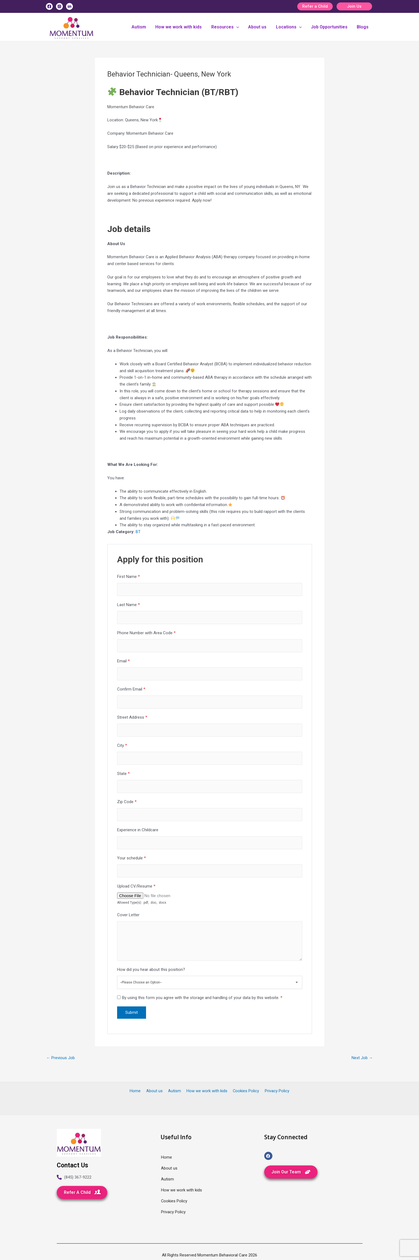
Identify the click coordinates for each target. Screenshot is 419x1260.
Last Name (128, 605)
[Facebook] (49, 6)
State (123, 775)
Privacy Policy (273, 1090)
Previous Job (60, 1062)
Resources (230, 27)
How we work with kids (185, 27)
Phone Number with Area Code (146, 633)
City (122, 747)
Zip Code (126, 803)
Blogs (363, 27)
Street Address (132, 718)
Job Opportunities (331, 27)
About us (261, 27)
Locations (292, 27)
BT (138, 531)
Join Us (354, 6)
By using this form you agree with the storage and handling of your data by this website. (202, 1001)
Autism (146, 27)
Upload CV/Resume (136, 889)
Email (123, 661)
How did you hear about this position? (151, 973)
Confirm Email (131, 690)
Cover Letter (128, 918)
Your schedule (131, 860)
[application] (241, 27)
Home (138, 1090)
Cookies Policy (244, 1090)
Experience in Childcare (137, 832)
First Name (128, 576)
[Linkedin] (69, 6)
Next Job (362, 1062)
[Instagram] (59, 6)
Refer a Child (315, 6)
